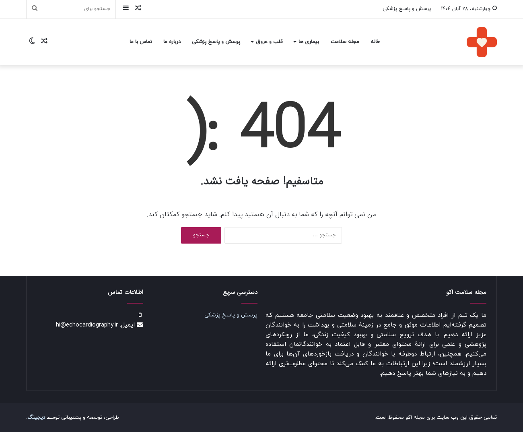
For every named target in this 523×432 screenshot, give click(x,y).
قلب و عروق (269, 41)
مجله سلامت (345, 41)
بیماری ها (309, 41)
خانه (375, 41)
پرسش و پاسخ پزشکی (407, 8)
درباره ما (172, 41)
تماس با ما (141, 41)
